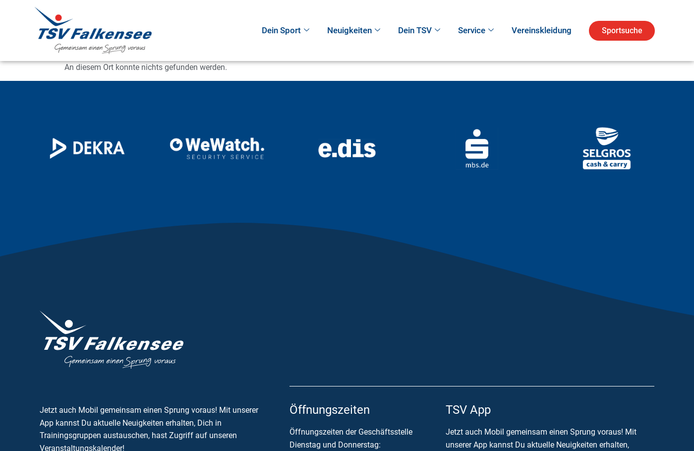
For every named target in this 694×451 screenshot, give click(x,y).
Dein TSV (419, 30)
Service (476, 30)
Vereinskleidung (542, 30)
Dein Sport (285, 30)
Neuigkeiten (353, 30)
